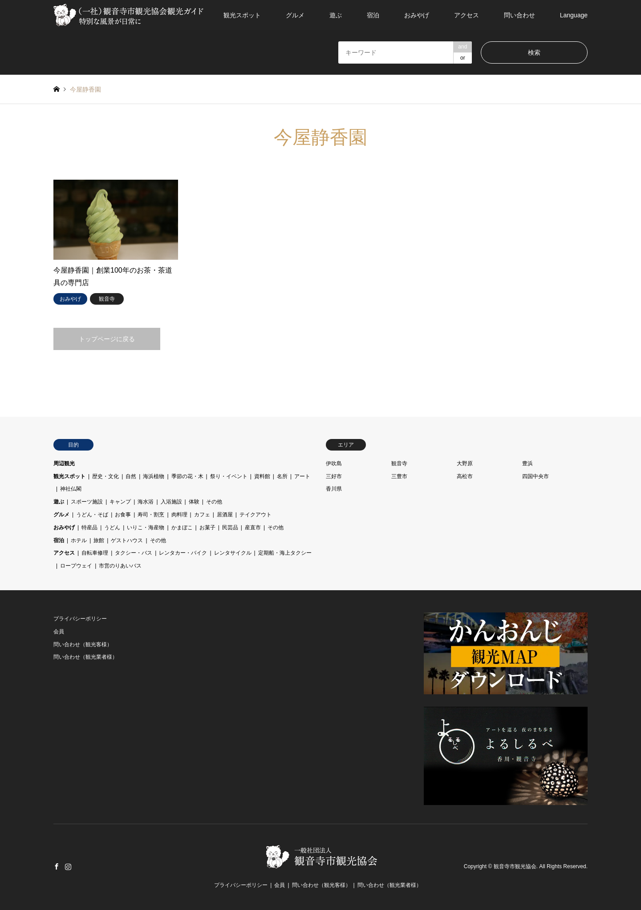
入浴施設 (171, 502)
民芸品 (230, 527)
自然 (131, 476)
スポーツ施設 (87, 502)
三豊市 (399, 476)
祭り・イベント (228, 476)
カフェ (202, 514)
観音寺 (399, 463)
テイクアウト (255, 514)
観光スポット (242, 15)
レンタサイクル (233, 553)
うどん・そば (92, 514)
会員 (58, 631)
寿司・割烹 (151, 514)
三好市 (334, 476)
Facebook (56, 866)
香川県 (334, 489)
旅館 (98, 540)
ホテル (79, 540)
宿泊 (373, 15)
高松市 (465, 476)
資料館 (262, 476)
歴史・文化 (105, 476)
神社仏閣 (70, 489)
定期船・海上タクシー (285, 553)
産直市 (253, 527)
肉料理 (179, 514)
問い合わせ (519, 15)
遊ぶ (335, 15)
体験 (194, 502)
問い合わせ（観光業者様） (85, 657)
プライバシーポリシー (80, 619)
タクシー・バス (133, 553)
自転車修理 (94, 553)
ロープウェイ (76, 566)
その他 (214, 502)
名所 (282, 476)
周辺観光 (64, 463)
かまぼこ (182, 527)
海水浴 (146, 502)
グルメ (295, 15)
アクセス (466, 15)
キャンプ (120, 502)
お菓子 (207, 527)
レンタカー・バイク (183, 553)
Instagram (68, 866)
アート (302, 476)
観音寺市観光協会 (515, 867)
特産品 (89, 527)
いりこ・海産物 (145, 527)
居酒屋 (225, 514)
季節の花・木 (187, 476)
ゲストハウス (127, 540)
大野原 (465, 463)
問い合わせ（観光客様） (82, 644)
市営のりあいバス (120, 566)
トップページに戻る (107, 338)
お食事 (123, 514)
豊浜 (527, 463)
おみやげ (416, 15)
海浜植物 (153, 476)
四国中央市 (535, 476)
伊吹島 (334, 463)
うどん (112, 527)
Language (574, 15)
